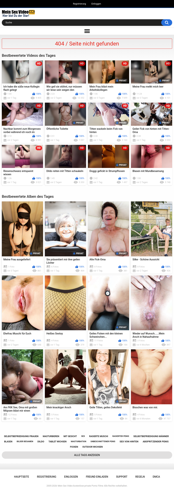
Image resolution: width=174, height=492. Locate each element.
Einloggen (96, 4)
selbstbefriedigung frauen (21, 436)
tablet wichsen (58, 441)
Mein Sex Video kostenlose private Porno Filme (80, 486)
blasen (8, 441)
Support (121, 476)
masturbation (78, 441)
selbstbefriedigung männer (151, 436)
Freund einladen (97, 476)
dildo (40, 441)
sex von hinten (129, 441)
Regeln (140, 476)
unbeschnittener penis (102, 441)
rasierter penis (120, 436)
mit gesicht (70, 436)
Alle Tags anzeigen (87, 455)
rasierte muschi (98, 436)
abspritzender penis (156, 441)
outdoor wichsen (92, 447)
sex (83, 436)
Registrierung (79, 4)
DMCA (156, 476)
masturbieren (51, 436)
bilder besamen (25, 441)
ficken (74, 446)
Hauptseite (21, 476)
